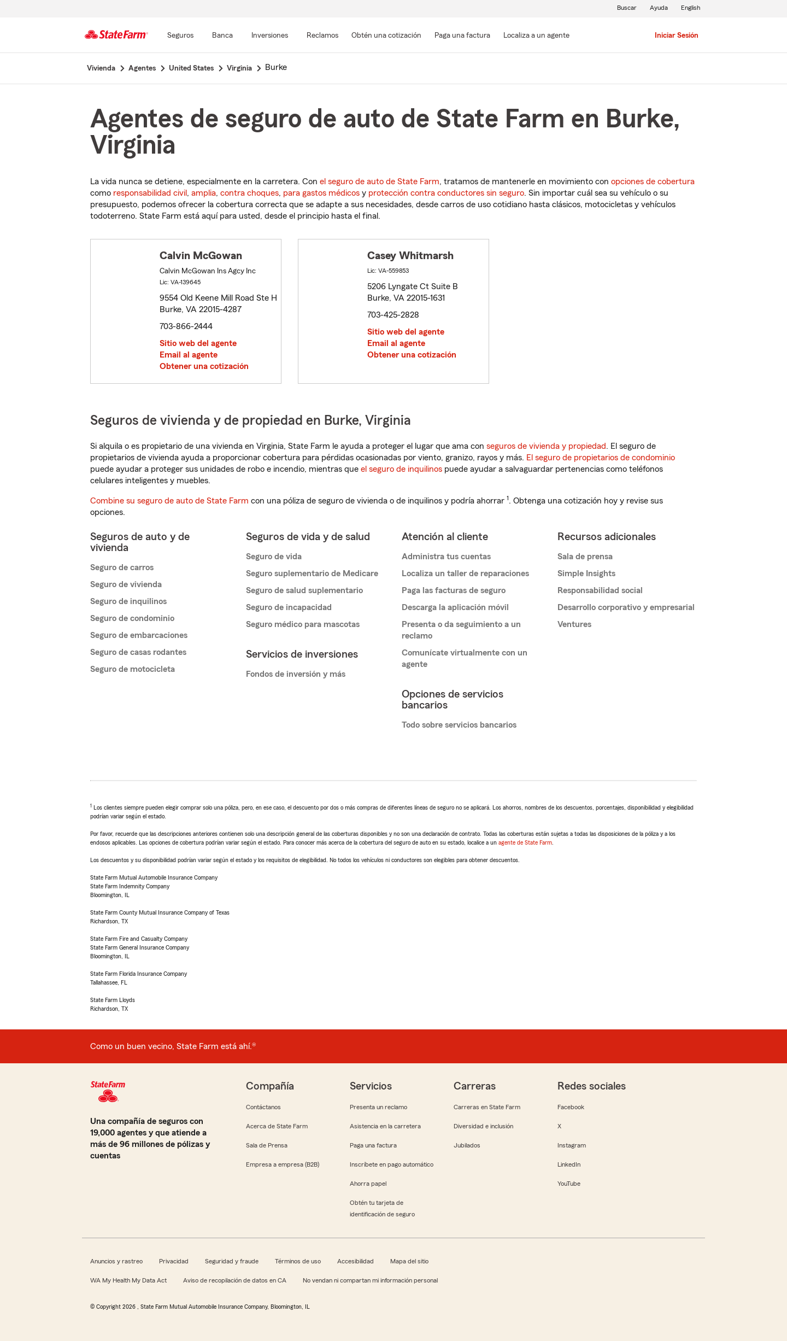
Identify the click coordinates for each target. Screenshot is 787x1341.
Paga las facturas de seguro (454, 590)
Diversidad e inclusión (483, 1126)
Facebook (570, 1107)
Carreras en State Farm (487, 1107)
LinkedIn (568, 1164)
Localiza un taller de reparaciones (465, 573)
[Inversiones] (269, 36)
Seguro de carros (122, 567)
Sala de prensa (585, 556)
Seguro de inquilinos (128, 601)
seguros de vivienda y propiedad (546, 446)
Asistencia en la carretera (385, 1126)
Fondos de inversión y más (295, 674)
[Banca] (222, 36)
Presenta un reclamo (378, 1107)
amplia (203, 193)
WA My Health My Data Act (128, 1280)
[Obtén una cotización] (386, 36)
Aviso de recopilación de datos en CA (234, 1280)
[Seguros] (180, 36)
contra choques (249, 193)
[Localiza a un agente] (536, 36)
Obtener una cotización (204, 366)
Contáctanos (263, 1107)
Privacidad (174, 1261)
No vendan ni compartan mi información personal (370, 1280)
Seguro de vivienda (126, 584)
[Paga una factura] (462, 36)
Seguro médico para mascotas (303, 624)
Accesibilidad (355, 1261)
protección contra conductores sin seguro (446, 193)
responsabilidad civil (150, 193)
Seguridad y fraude (232, 1261)
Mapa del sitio (409, 1261)
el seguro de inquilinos (401, 469)
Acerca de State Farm (277, 1126)
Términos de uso (298, 1261)
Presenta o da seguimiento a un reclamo (461, 630)
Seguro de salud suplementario (304, 590)
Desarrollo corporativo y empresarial (626, 607)
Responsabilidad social (600, 590)
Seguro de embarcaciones (138, 635)
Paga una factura (373, 1145)
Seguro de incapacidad (289, 607)
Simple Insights (586, 573)
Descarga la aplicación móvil (455, 607)
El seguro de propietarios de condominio (600, 457)
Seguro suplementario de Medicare (312, 573)
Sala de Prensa (266, 1145)
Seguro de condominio (132, 618)
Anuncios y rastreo (116, 1261)
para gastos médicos (321, 193)
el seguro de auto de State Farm (379, 181)
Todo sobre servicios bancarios (459, 725)
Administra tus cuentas (446, 556)
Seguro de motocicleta (132, 669)
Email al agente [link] (189, 354)
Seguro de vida (274, 556)
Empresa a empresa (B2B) (282, 1164)
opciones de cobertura (653, 181)
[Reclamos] (322, 36)
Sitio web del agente (198, 343)
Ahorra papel (368, 1183)
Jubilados (467, 1145)
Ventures (574, 624)
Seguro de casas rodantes (138, 652)
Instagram (571, 1145)
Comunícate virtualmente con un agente (464, 658)
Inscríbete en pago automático (391, 1164)
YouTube (568, 1183)
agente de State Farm (525, 842)
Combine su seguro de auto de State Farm (169, 500)
